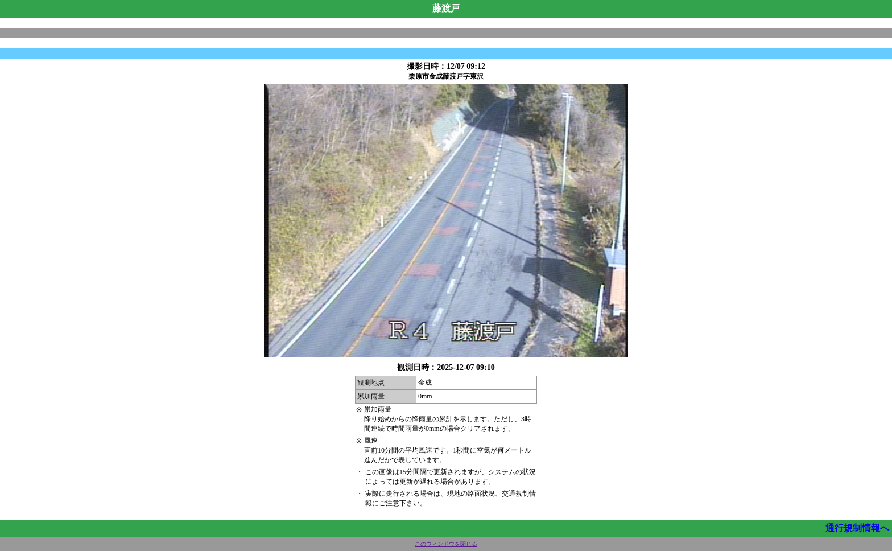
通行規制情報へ (857, 528)
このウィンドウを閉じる (446, 544)
